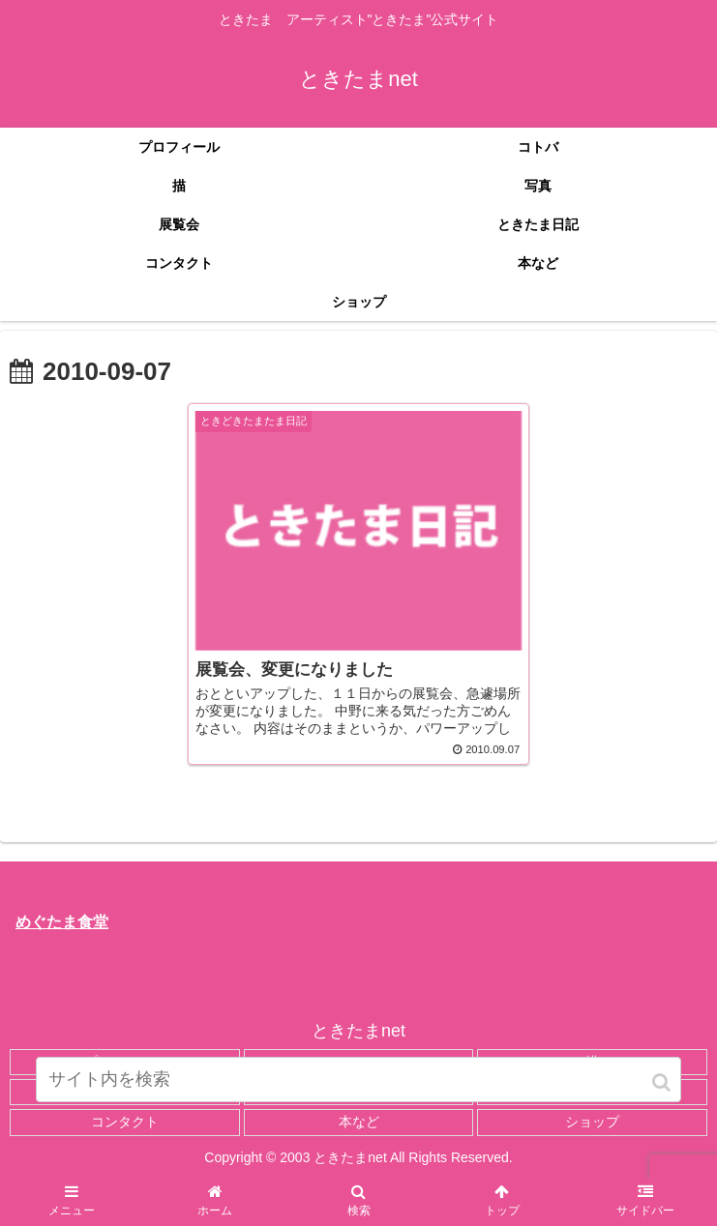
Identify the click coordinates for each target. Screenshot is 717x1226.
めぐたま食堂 (61, 922)
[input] (358, 1079)
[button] (662, 1082)
